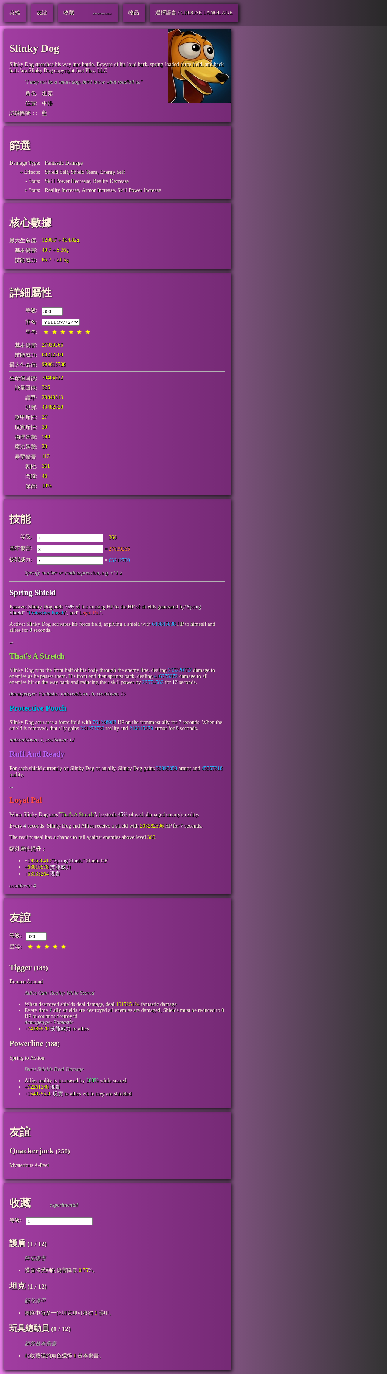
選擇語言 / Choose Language (193, 12)
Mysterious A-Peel (29, 1165)
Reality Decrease (111, 181)
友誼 (20, 918)
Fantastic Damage (64, 163)
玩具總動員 (29, 1328)
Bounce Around (26, 981)
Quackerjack (31, 1150)
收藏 (20, 1203)
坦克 (47, 93)
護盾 (17, 1243)
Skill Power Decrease (68, 181)
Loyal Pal (89, 613)
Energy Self (112, 172)
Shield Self (56, 172)
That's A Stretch (36, 656)
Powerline (26, 1043)
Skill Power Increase (139, 190)
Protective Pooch (47, 613)
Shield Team (84, 172)
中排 (47, 103)
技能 (20, 519)
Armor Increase (98, 190)
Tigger (20, 967)
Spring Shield (32, 592)
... (11, 641)
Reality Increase (62, 190)
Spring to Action (27, 1058)
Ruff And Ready (37, 753)
